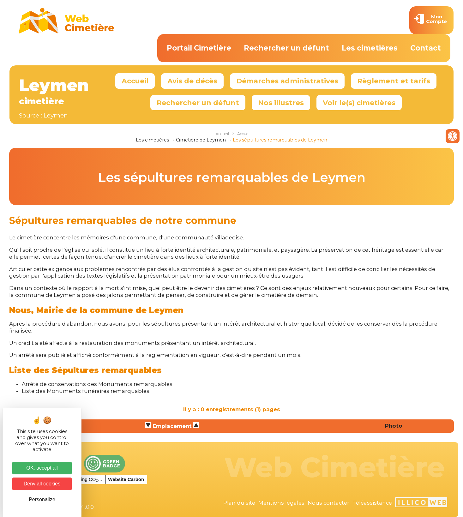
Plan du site (239, 503)
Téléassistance (372, 503)
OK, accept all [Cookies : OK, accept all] (42, 468)
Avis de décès (192, 81)
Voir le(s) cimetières (359, 103)
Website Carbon (126, 479)
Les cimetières (370, 48)
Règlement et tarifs (393, 81)
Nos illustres (281, 103)
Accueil (135, 81)
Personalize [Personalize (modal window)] (42, 499)
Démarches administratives (287, 81)
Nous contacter (328, 503)
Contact (425, 48)
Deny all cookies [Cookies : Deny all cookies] (42, 483)
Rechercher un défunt (286, 48)
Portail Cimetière (199, 48)
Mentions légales (281, 503)
